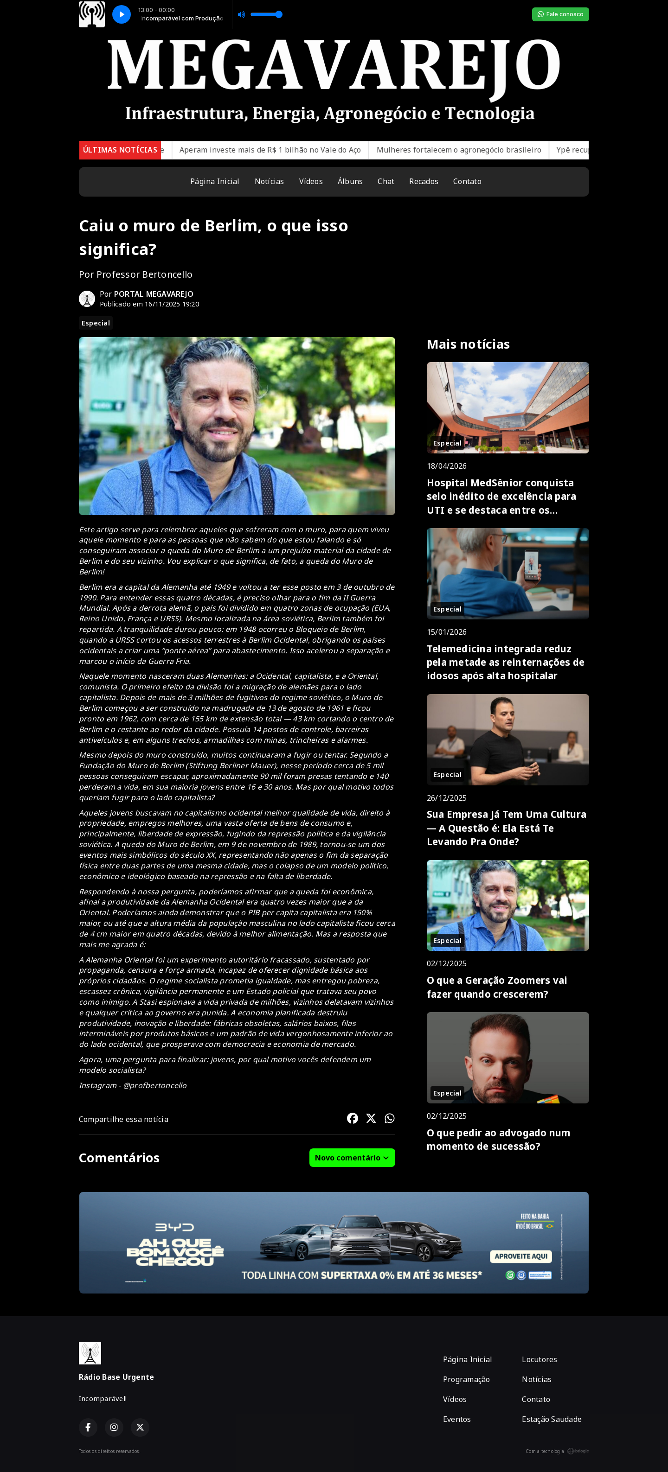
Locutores (539, 1359)
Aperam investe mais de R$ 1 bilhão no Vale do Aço (288, 150)
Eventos (457, 1419)
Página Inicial (214, 181)
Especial (96, 322)
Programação (466, 1379)
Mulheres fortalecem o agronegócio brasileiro (476, 150)
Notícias (269, 181)
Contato (467, 181)
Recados (423, 181)
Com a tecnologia (557, 1451)
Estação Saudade (552, 1419)
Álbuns (350, 181)
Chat (386, 181)
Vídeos (311, 181)
